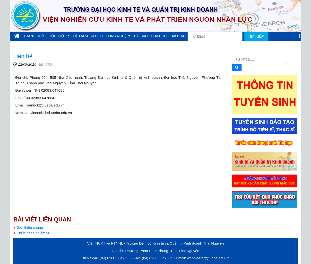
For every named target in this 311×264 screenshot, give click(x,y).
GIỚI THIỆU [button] (57, 36)
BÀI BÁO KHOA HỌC (150, 36)
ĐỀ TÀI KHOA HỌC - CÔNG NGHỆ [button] (100, 36)
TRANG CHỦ (35, 35)
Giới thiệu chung (28, 227)
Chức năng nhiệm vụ (32, 233)
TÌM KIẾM (256, 36)
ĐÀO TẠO (178, 36)
